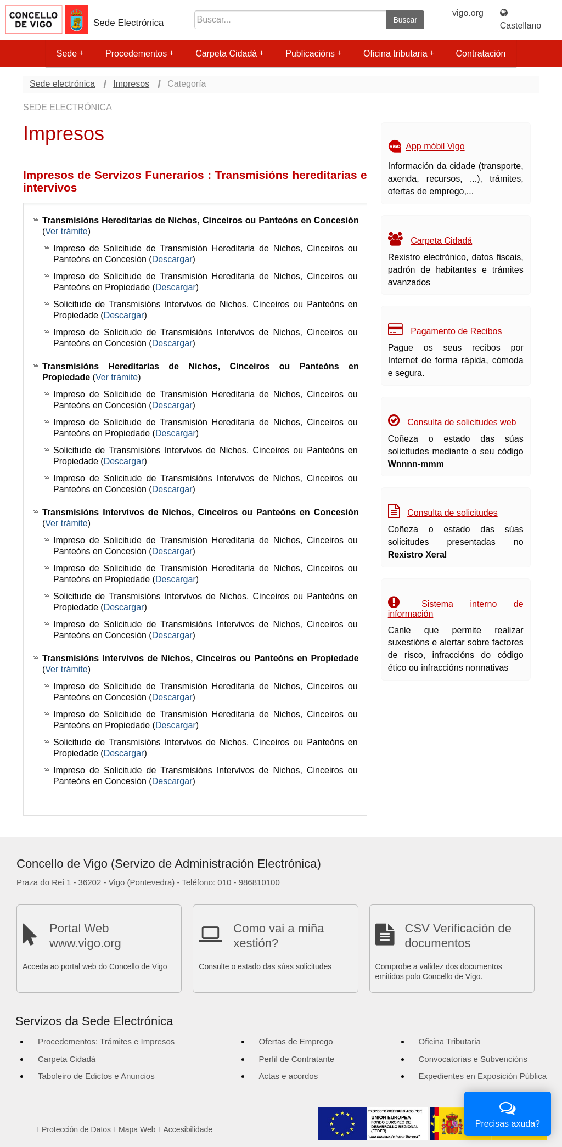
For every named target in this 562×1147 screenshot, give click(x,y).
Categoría (186, 83)
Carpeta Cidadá (229, 53)
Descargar (172, 259)
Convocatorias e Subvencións (473, 1059)
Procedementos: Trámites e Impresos (106, 1041)
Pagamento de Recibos (456, 331)
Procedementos (139, 53)
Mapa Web (137, 1129)
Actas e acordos (288, 1076)
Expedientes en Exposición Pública (483, 1076)
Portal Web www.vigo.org (85, 935)
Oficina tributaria (398, 53)
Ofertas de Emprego (296, 1041)
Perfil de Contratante (297, 1059)
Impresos (131, 83)
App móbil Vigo (435, 146)
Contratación (481, 53)
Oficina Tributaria (450, 1041)
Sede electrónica (62, 83)
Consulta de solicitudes (452, 513)
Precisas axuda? (507, 1112)
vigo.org (468, 13)
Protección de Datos (76, 1129)
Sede (70, 53)
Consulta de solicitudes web (461, 422)
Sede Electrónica (128, 22)
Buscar (405, 19)
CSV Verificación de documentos (458, 935)
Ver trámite (66, 231)
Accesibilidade (188, 1129)
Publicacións (313, 53)
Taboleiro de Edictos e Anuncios (96, 1076)
